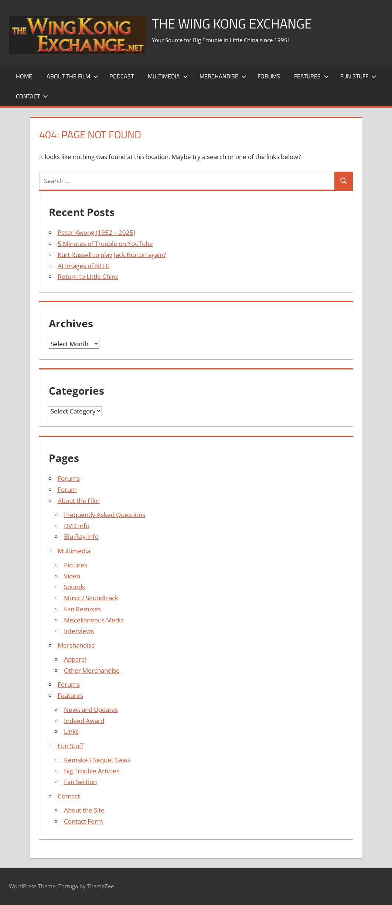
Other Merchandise (92, 670)
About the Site (84, 810)
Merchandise (223, 76)
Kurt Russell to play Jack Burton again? (112, 254)
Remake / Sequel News (97, 760)
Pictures (75, 565)
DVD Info (76, 525)
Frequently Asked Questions (104, 514)
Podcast (121, 76)
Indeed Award (84, 720)
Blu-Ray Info (81, 536)
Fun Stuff (358, 76)
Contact (32, 96)
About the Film (72, 76)
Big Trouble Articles (91, 771)
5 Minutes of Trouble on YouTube (105, 243)
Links (71, 731)
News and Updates (91, 709)
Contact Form (83, 821)
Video (72, 576)
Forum (67, 489)
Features (311, 76)
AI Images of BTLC (84, 265)
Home (24, 76)
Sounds (74, 586)
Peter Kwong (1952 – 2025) (96, 232)
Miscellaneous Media (94, 620)
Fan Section (80, 781)
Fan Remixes (82, 609)
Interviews (79, 631)
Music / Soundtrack (91, 598)
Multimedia (168, 76)
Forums (269, 76)
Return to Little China (88, 276)
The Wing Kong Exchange (232, 23)
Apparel (75, 659)
